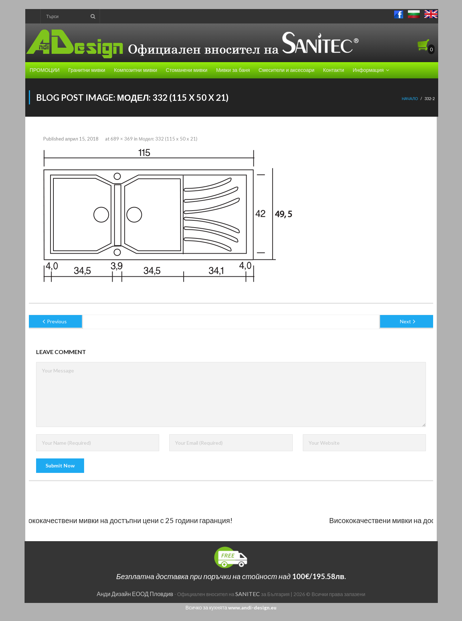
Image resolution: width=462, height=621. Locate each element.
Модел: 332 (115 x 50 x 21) (168, 139)
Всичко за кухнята (231, 607)
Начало (410, 98)
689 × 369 (121, 139)
